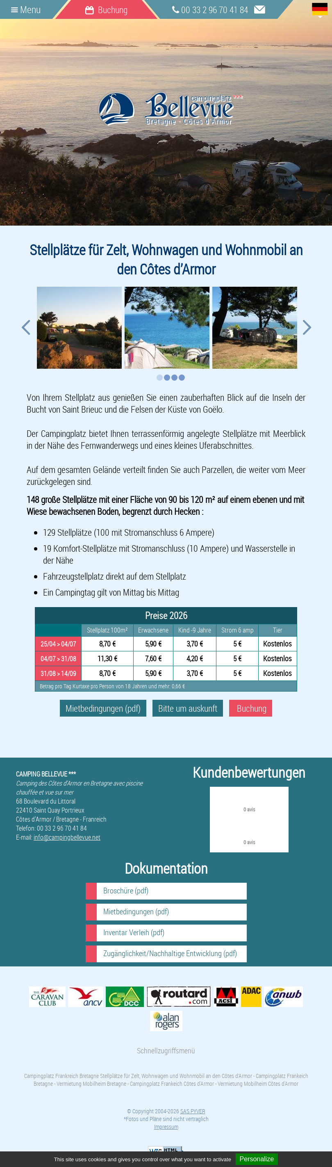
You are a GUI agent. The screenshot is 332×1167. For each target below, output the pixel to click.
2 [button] (167, 378)
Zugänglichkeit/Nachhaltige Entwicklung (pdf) (170, 953)
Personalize (257, 1159)
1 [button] (160, 378)
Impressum (166, 1126)
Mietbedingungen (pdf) (103, 708)
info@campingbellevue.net (67, 837)
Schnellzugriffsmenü (166, 1050)
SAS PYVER (192, 1111)
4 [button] (182, 378)
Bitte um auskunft (187, 708)
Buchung (250, 708)
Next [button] (306, 330)
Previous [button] (25, 330)
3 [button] (174, 378)
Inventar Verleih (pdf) (133, 932)
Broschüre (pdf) (125, 890)
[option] (79, 328)
